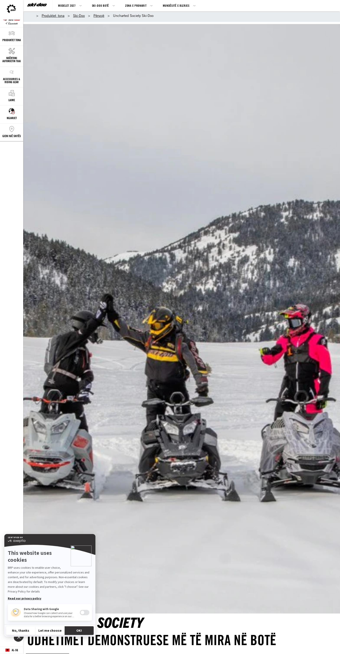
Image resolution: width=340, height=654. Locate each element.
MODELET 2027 (66, 5)
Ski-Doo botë (100, 5)
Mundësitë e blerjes (176, 5)
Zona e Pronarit (136, 5)
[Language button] (11, 650)
